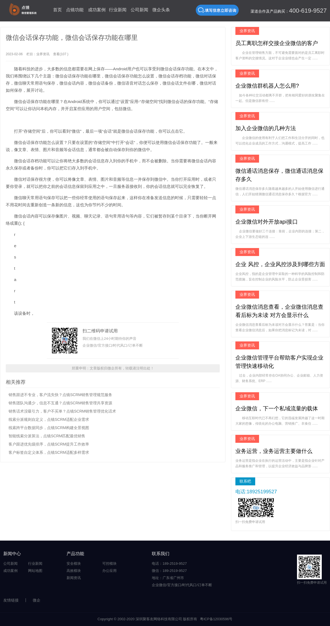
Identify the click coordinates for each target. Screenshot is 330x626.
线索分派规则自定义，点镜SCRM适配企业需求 (49, 419)
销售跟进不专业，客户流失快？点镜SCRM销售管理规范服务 (60, 395)
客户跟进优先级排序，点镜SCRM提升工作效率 (49, 444)
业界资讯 (43, 54)
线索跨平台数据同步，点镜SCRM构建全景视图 (49, 427)
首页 (57, 9)
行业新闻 (118, 9)
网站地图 (35, 571)
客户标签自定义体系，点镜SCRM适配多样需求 (49, 452)
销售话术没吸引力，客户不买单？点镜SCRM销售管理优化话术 (62, 411)
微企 (36, 600)
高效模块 (74, 571)
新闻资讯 (74, 578)
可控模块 (109, 563)
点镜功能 (75, 9)
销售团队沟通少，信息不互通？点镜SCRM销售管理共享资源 (60, 403)
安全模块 (74, 563)
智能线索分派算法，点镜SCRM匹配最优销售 (47, 436)
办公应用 (109, 571)
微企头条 (161, 9)
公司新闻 (139, 9)
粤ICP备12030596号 (216, 619)
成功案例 (97, 9)
